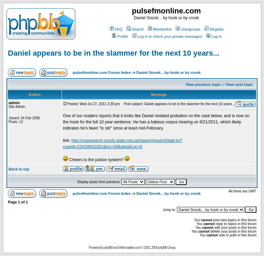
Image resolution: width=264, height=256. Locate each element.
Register (214, 29)
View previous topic (203, 84)
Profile (120, 36)
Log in (214, 36)
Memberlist (160, 29)
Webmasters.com (130, 247)
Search (135, 29)
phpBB (108, 247)
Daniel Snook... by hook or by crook (168, 72)
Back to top (19, 169)
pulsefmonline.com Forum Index (102, 72)
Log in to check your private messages (167, 36)
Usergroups (188, 29)
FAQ (116, 29)
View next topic (239, 84)
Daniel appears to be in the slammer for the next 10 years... (113, 53)
